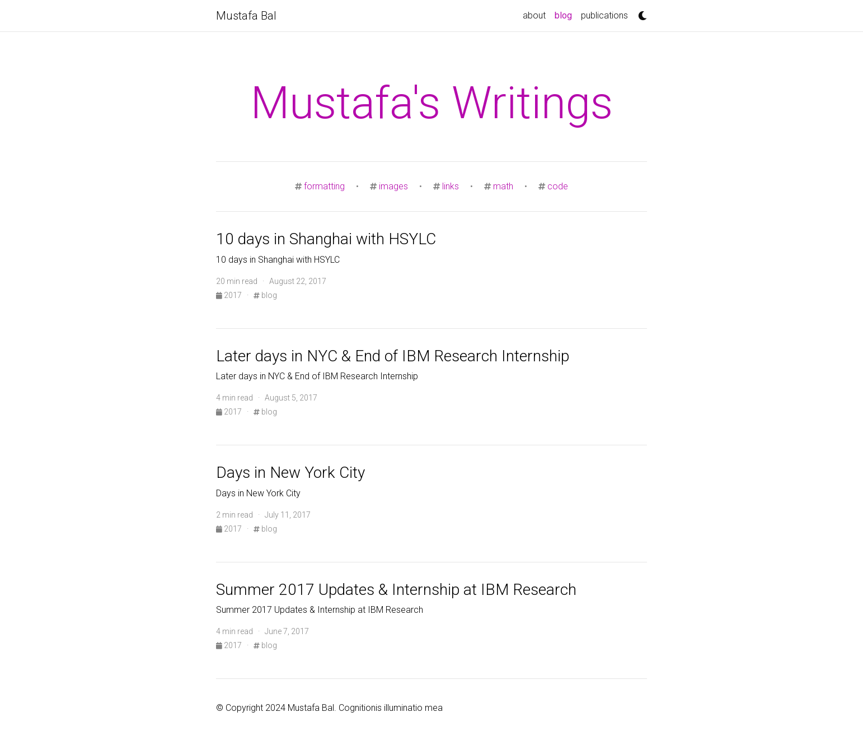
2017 (229, 295)
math (503, 186)
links (450, 186)
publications (604, 15)
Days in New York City (290, 472)
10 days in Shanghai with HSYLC (326, 239)
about (534, 15)
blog (565, 14)
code (557, 186)
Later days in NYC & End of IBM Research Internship (392, 356)
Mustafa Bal (246, 15)
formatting (324, 186)
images (393, 186)
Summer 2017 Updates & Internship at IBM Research (396, 589)
